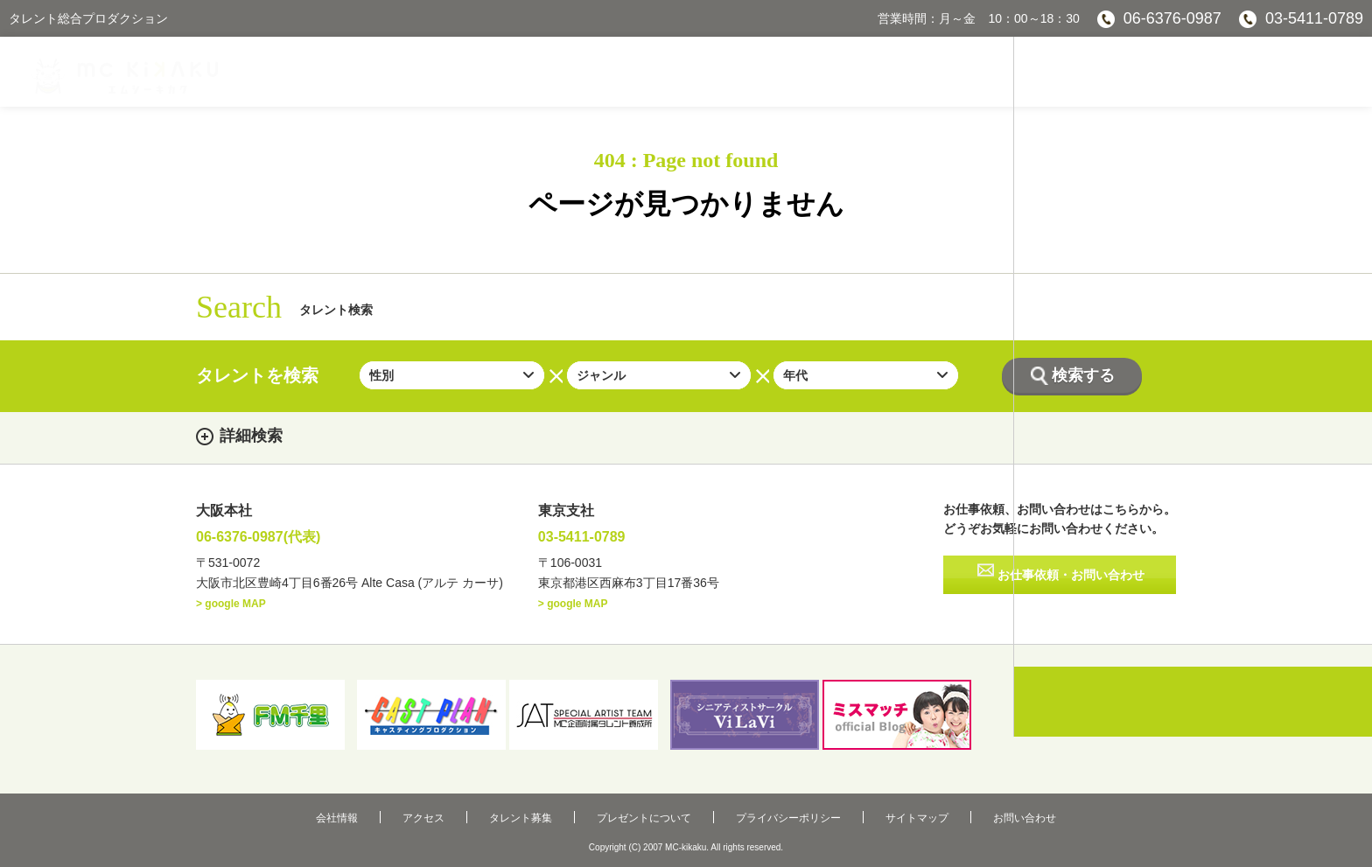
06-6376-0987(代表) (274, 539)
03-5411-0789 (1314, 18)
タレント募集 (546, 813)
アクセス (476, 813)
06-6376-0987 (1173, 18)
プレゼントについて (644, 813)
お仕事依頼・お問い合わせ (1071, 579)
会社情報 (416, 813)
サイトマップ (864, 813)
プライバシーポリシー (762, 813)
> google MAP (231, 607)
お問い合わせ (945, 813)
